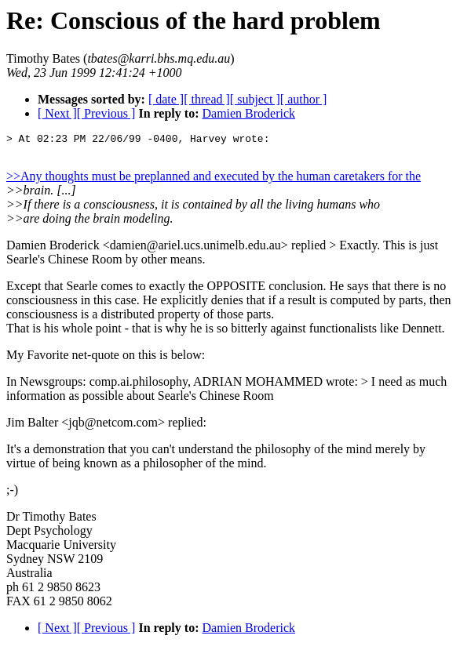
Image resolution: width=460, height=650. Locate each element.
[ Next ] (57, 113)
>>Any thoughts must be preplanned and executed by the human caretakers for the (213, 178)
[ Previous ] (106, 113)
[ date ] (166, 99)
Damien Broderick (248, 113)
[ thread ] (207, 99)
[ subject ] (255, 99)
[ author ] (303, 99)
